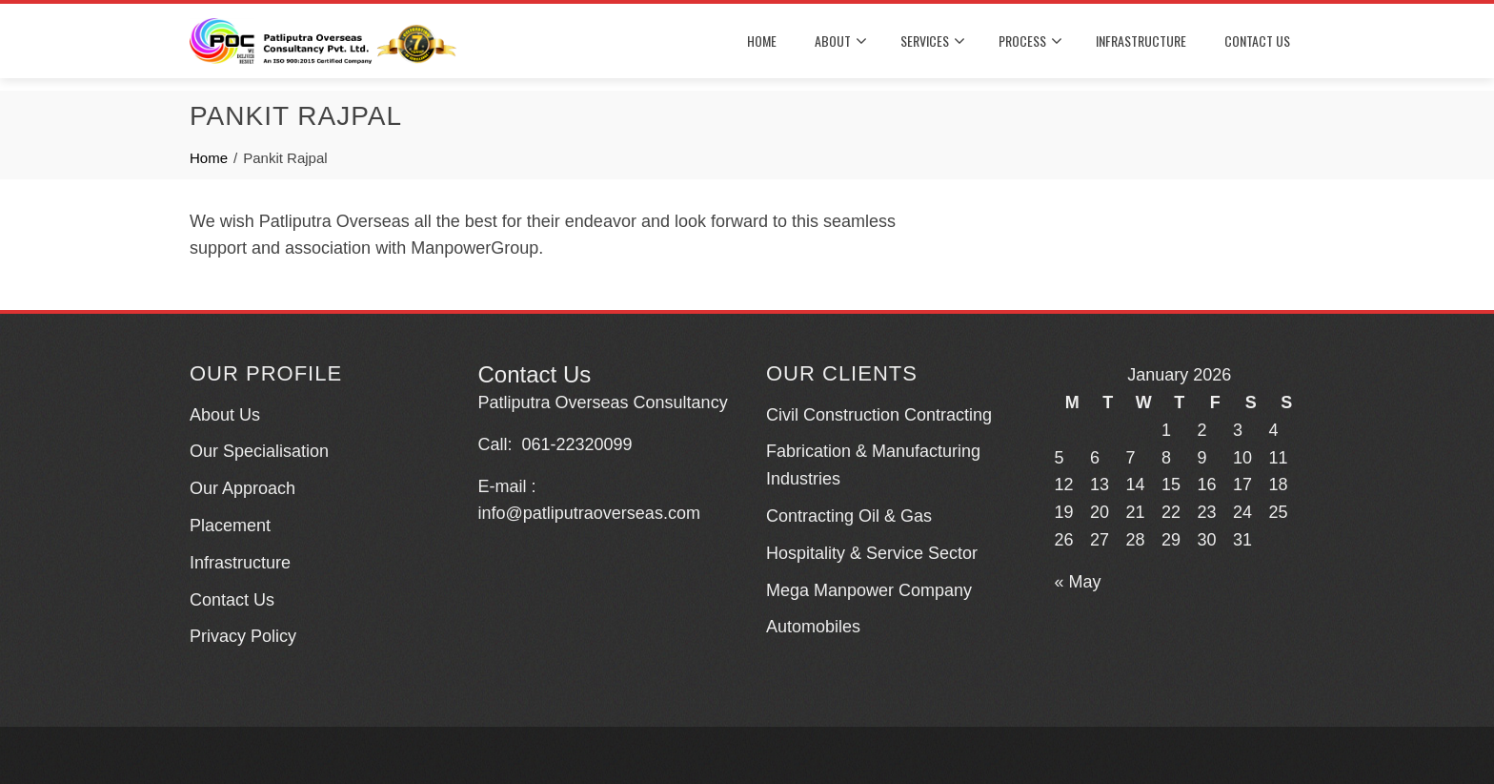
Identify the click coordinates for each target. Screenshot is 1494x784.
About (841, 41)
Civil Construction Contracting (879, 414)
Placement (230, 525)
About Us (225, 414)
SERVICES (932, 41)
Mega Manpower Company (869, 590)
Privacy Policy (243, 636)
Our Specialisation (259, 451)
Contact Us (232, 599)
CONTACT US (1257, 41)
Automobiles (813, 626)
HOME (762, 41)
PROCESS (1030, 41)
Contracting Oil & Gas (849, 516)
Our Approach (242, 488)
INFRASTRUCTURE (1141, 41)
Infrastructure (240, 562)
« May (1078, 581)
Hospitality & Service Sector (872, 553)
